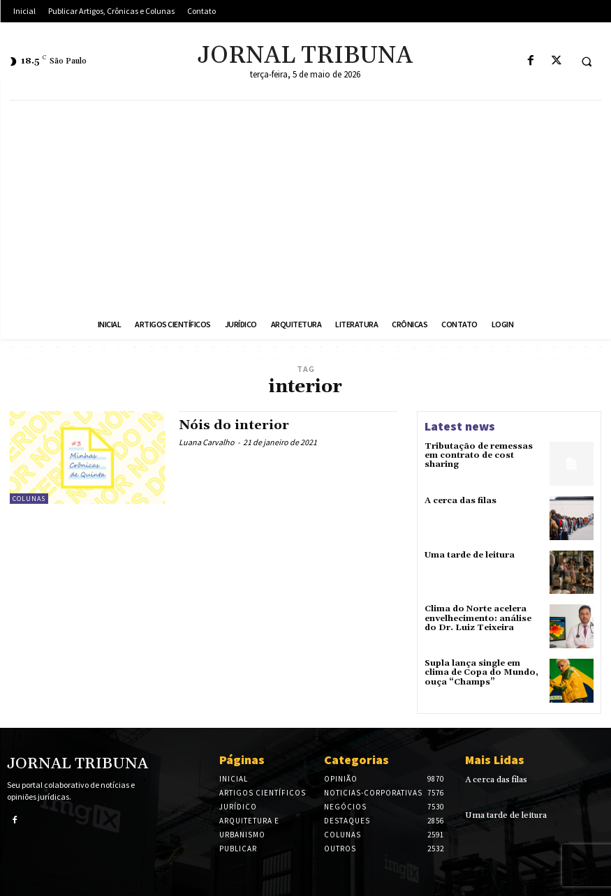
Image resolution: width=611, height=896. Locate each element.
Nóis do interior (234, 425)
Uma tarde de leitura (470, 555)
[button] (586, 61)
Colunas (29, 498)
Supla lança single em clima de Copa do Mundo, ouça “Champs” (481, 672)
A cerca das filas (460, 500)
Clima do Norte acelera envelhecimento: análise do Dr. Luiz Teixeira (478, 618)
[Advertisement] (305, 205)
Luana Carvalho (207, 442)
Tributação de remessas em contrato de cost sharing (479, 455)
